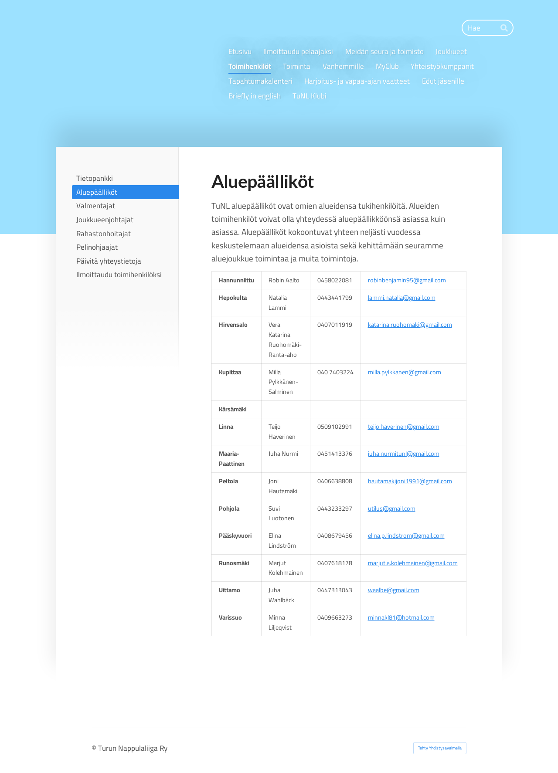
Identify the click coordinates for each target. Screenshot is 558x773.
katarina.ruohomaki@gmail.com (410, 324)
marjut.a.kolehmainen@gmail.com (413, 563)
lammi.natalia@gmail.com (402, 297)
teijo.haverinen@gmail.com (403, 426)
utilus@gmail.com (391, 508)
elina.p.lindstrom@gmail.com (406, 535)
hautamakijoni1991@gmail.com (410, 481)
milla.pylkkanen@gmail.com (404, 372)
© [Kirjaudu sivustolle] (95, 748)
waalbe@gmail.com (393, 590)
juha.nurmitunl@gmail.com (403, 453)
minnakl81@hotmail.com (401, 617)
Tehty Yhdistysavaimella (440, 748)
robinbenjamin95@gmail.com (407, 280)
